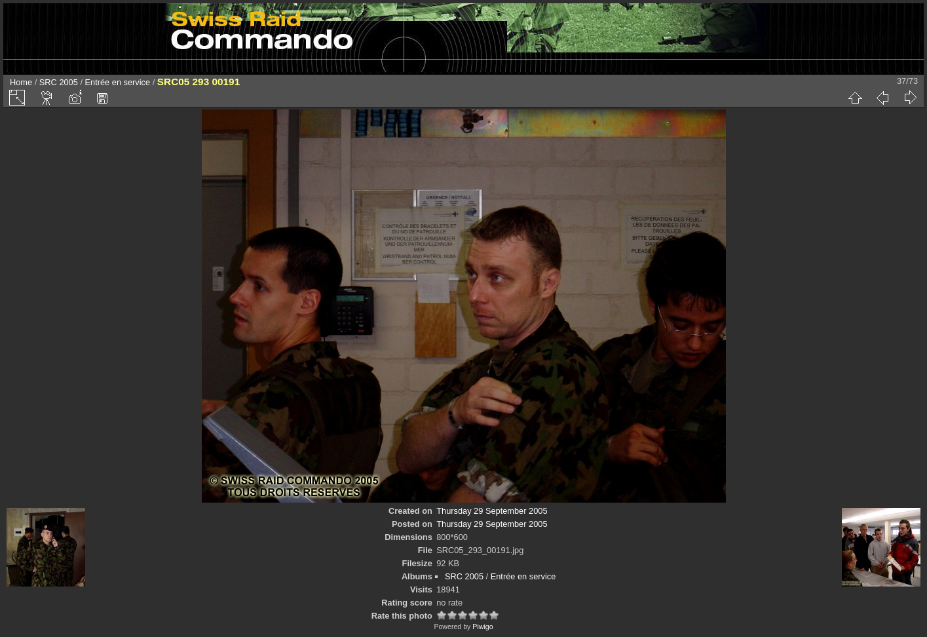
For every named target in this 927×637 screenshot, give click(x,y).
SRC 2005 (58, 82)
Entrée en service (118, 82)
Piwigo (482, 626)
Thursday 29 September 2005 (491, 511)
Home (21, 82)
